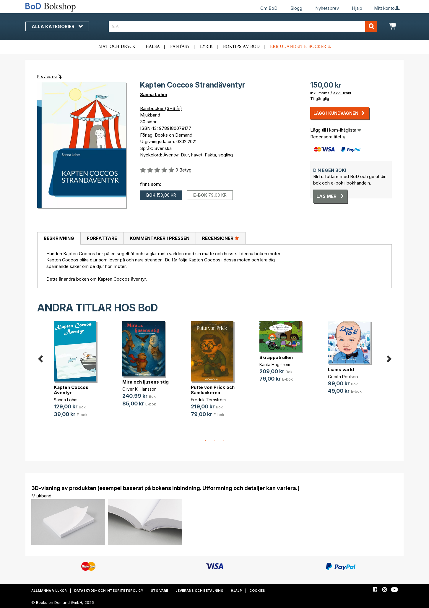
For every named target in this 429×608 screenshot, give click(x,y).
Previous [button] (40, 357)
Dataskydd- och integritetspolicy (108, 590)
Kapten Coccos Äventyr (71, 389)
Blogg (296, 8)
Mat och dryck (116, 47)
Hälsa (153, 47)
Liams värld (341, 369)
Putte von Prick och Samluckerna (213, 389)
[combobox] (243, 26)
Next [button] (389, 357)
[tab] (58, 238)
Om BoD (268, 8)
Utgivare (159, 590)
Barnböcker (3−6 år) (161, 108)
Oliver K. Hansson (139, 389)
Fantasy (180, 47)
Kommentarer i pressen (159, 238)
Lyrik (206, 47)
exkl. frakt (342, 92)
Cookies (257, 590)
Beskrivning (59, 238)
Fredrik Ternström (208, 399)
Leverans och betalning (199, 590)
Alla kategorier (57, 26)
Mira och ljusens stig (145, 382)
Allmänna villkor (49, 590)
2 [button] (214, 441)
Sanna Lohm (153, 94)
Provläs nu (47, 76)
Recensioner (220, 238)
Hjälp (357, 8)
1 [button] (206, 441)
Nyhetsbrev (327, 8)
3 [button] (223, 441)
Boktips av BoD (241, 47)
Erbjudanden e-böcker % (300, 47)
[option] (77, 374)
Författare (102, 238)
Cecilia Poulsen (343, 376)
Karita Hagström (274, 364)
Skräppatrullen (276, 357)
